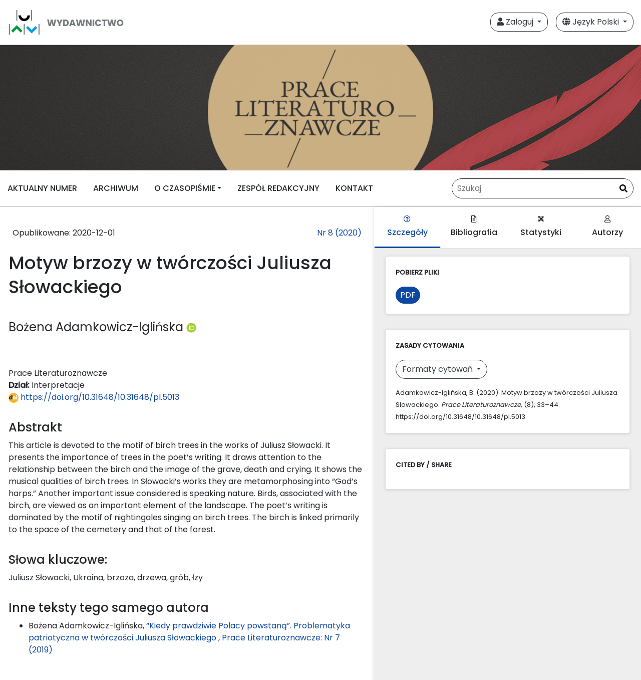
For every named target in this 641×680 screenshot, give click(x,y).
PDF (408, 295)
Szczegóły (407, 226)
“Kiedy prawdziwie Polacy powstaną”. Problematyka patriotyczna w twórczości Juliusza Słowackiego (189, 631)
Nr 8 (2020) (339, 233)
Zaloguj (516, 22)
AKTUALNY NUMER (42, 188)
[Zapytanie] (542, 188)
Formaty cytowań (438, 369)
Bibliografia (474, 226)
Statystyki (540, 226)
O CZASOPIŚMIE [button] (184, 188)
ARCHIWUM (115, 188)
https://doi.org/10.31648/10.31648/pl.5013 (94, 397)
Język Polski (591, 22)
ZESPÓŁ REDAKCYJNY (278, 188)
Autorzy (607, 226)
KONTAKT (354, 188)
